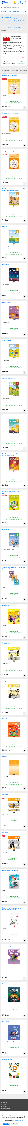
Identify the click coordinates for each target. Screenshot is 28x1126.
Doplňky (3, 511)
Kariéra (24, 11)
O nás (9, 11)
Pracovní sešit (5, 663)
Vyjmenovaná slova (6, 340)
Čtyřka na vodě (5, 1021)
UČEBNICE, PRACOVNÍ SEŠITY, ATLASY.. (13, 19)
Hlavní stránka (6, 17)
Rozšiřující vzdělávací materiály (8, 549)
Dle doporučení (5, 70)
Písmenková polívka (7, 1059)
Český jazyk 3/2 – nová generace (10, 151)
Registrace (4, 1106)
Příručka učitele (5, 776)
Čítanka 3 (4, 718)
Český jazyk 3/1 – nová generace (10, 113)
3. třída (23, 20)
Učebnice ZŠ (7, 20)
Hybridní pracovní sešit (6, 133)
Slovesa (4, 416)
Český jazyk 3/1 (6, 643)
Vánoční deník (5, 529)
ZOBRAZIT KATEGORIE (14, 27)
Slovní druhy (5, 226)
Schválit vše (6, 1123)
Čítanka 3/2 (5, 832)
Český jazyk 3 (5, 605)
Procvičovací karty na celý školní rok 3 (11, 946)
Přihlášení (4, 1104)
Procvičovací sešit (5, 209)
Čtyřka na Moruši (6, 983)
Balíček (3, 587)
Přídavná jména (6, 302)
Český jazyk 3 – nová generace (9, 75)
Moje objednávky (6, 1108)
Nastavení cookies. (18, 1120)
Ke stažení (3, 11)
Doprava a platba (17, 11)
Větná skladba (5, 264)
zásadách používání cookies (12, 1119)
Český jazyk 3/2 (6, 681)
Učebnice (4, 95)
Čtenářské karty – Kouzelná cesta (10, 870)
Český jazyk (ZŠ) (15, 20)
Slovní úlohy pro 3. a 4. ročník (9, 378)
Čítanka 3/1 (5, 794)
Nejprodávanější (14, 70)
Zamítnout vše (14, 1123)
